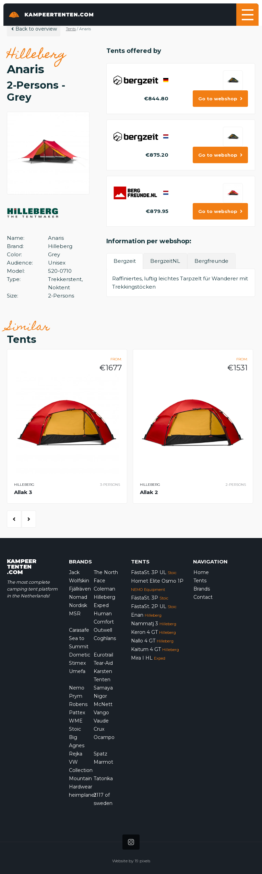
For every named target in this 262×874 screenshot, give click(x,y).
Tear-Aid (103, 663)
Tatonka (103, 778)
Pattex (77, 712)
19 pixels (142, 860)
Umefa (77, 671)
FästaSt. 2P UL (154, 606)
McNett (103, 704)
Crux (99, 729)
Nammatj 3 (153, 623)
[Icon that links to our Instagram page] (131, 842)
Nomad (78, 597)
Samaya (103, 688)
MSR (75, 613)
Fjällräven (80, 589)
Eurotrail (103, 655)
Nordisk (78, 605)
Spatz (100, 754)
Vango (101, 712)
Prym (75, 696)
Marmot (103, 762)
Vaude (101, 721)
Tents (71, 28)
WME (76, 721)
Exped (101, 605)
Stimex (77, 663)
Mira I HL (148, 658)
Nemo (76, 688)
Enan (146, 615)
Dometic (79, 655)
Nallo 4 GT (152, 641)
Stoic (75, 729)
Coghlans (105, 638)
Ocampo (104, 737)
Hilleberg (104, 597)
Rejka (75, 754)
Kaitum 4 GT (155, 649)
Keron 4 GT (153, 632)
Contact (203, 597)
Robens (78, 704)
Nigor (100, 696)
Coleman (104, 589)
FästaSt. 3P (149, 598)
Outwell (103, 630)
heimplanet (82, 795)
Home (201, 572)
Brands (201, 589)
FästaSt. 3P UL (154, 572)
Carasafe (79, 630)
